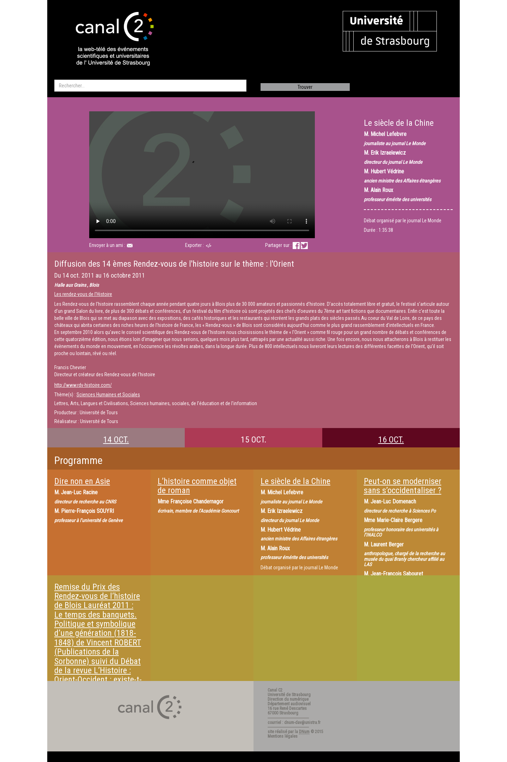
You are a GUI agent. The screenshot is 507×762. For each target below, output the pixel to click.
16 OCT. (391, 440)
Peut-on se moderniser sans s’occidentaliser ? (402, 485)
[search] (150, 86)
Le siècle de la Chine (295, 481)
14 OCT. (116, 440)
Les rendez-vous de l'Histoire (83, 294)
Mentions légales (283, 736)
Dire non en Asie (82, 481)
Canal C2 (275, 690)
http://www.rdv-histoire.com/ (83, 385)
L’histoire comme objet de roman (197, 485)
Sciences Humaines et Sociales (108, 394)
